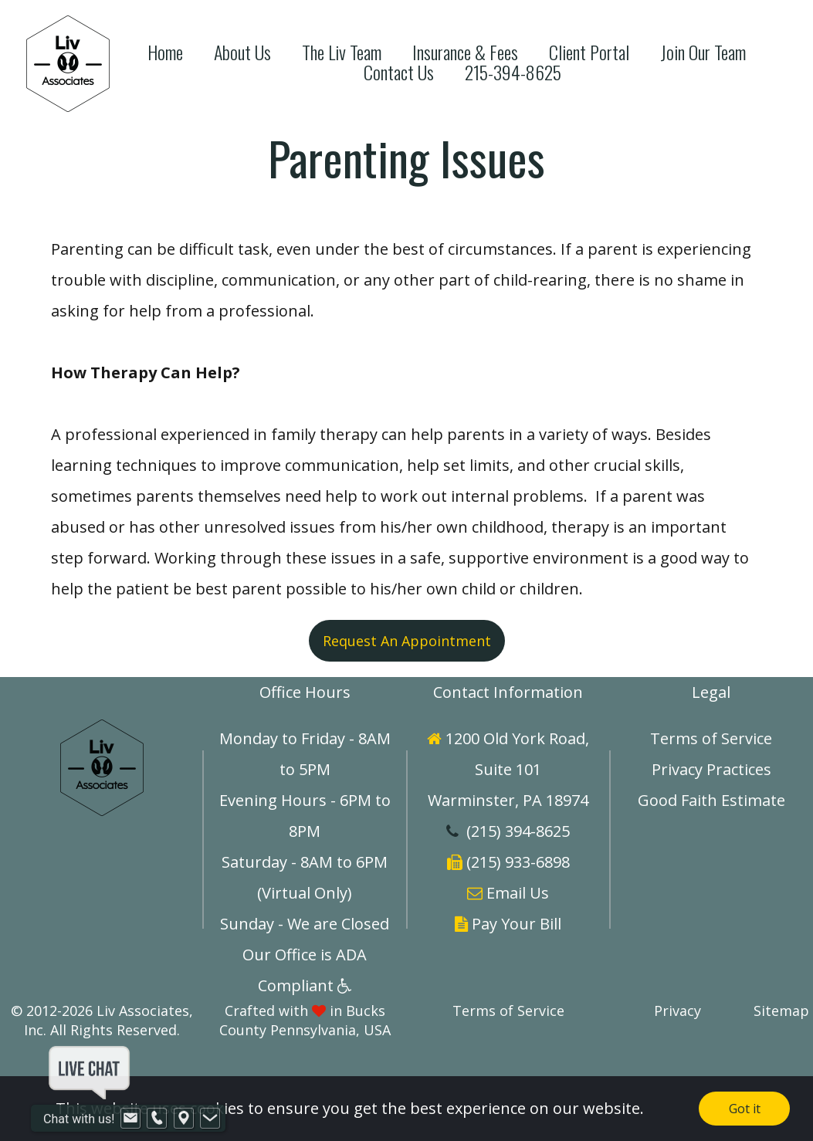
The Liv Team (341, 52)
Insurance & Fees (465, 52)
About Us (242, 52)
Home (165, 52)
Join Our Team (703, 52)
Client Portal (589, 52)
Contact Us (399, 72)
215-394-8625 (513, 72)
